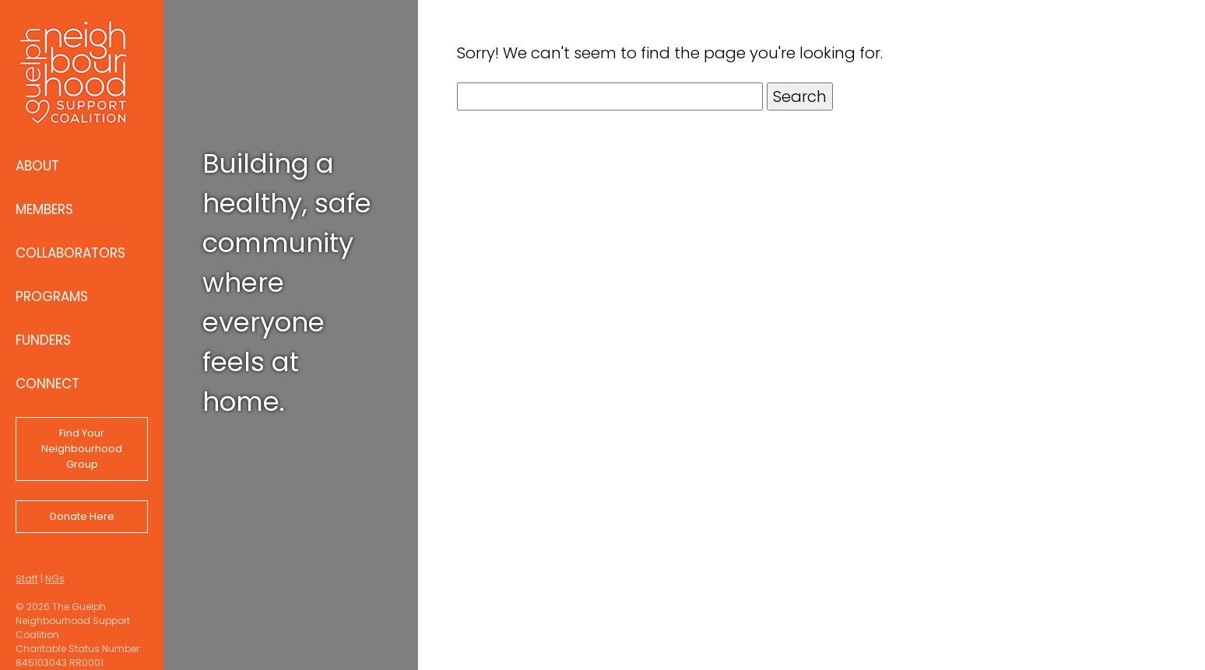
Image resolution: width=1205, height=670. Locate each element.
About (37, 165)
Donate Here (82, 516)
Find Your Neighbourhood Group (81, 449)
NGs (55, 578)
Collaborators (70, 253)
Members (44, 209)
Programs (52, 296)
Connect (47, 383)
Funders (43, 340)
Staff (27, 578)
